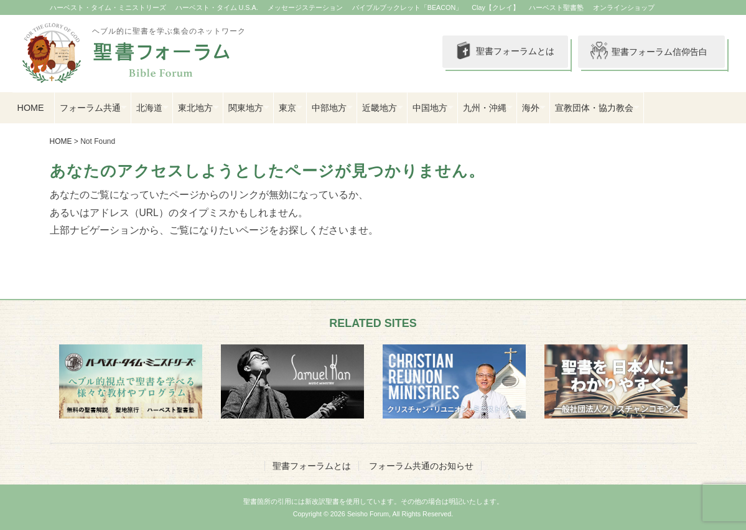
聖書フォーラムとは (504, 52)
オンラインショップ (624, 7)
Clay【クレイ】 (496, 7)
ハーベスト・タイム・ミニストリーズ (108, 7)
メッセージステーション (305, 7)
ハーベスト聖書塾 (556, 7)
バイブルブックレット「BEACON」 (407, 7)
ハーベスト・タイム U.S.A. (216, 7)
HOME (30, 108)
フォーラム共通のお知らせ (421, 466)
